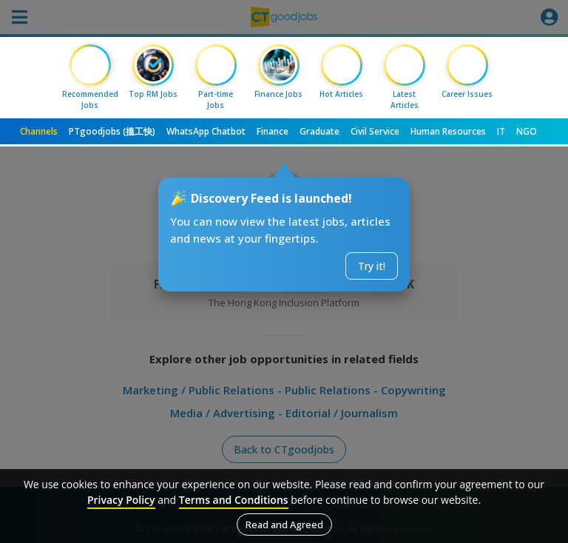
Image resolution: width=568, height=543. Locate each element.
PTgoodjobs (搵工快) (112, 131)
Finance (272, 131)
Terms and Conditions (233, 500)
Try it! (371, 266)
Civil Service (375, 131)
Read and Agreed (284, 524)
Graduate (319, 131)
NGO (526, 131)
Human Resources (448, 131)
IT (501, 131)
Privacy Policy (121, 500)
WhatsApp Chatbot (206, 131)
